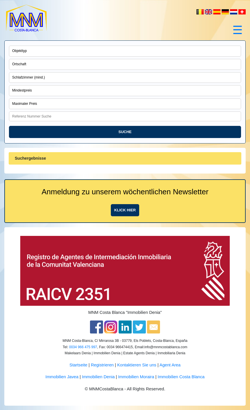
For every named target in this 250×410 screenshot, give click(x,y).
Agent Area (170, 365)
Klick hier (125, 210)
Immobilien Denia (98, 376)
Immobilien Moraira (136, 376)
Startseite (78, 365)
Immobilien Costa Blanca (181, 376)
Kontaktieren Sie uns (136, 365)
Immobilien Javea (61, 376)
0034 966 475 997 (83, 347)
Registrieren (102, 365)
